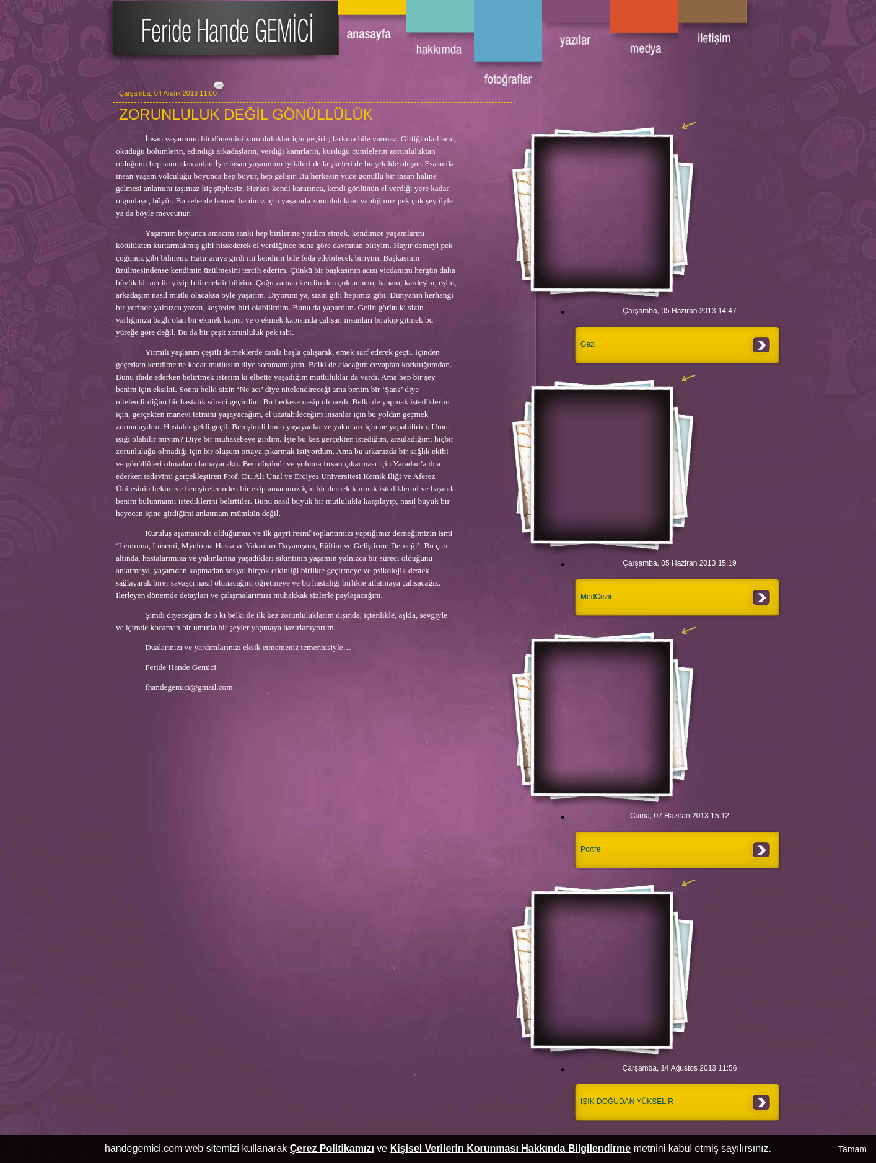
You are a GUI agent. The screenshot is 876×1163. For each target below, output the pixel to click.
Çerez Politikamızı (332, 1148)
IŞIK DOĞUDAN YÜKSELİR (626, 1101)
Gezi (588, 344)
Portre (590, 849)
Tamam (852, 1149)
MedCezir (596, 596)
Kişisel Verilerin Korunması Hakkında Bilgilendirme (510, 1148)
